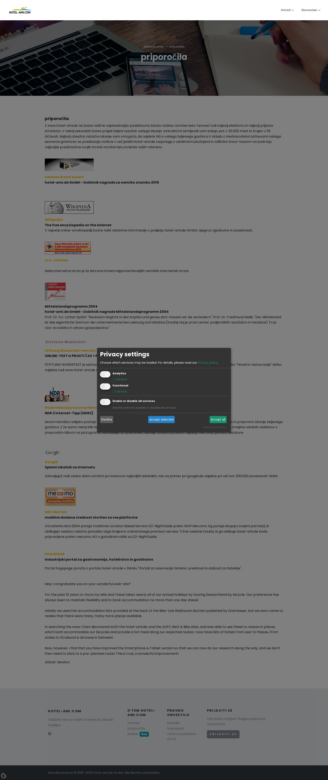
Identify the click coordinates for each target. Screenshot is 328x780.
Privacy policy (208, 363)
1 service (120, 379)
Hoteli (286, 10)
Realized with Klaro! (214, 427)
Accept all (218, 419)
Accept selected (161, 419)
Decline (106, 419)
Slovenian (307, 10)
